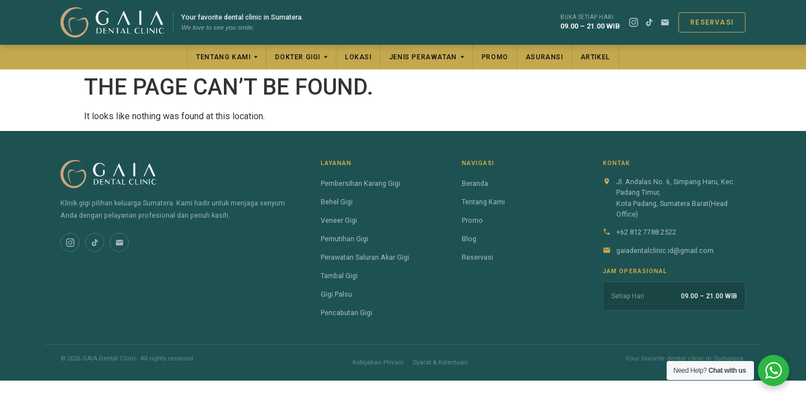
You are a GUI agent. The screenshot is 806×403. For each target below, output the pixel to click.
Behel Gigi (337, 202)
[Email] (664, 22)
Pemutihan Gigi (344, 239)
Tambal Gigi (339, 275)
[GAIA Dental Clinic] (112, 22)
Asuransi (544, 57)
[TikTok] (649, 22)
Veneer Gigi (339, 220)
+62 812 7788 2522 (646, 232)
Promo (494, 57)
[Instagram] (633, 22)
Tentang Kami (223, 57)
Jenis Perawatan (423, 57)
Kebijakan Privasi (378, 362)
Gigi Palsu (336, 294)
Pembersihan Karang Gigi (360, 183)
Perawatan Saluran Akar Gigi (365, 257)
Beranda (475, 183)
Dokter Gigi (297, 57)
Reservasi (712, 22)
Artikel (595, 57)
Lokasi (358, 57)
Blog (469, 239)
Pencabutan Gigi (346, 312)
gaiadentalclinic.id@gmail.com (665, 250)
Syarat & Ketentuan (440, 362)
